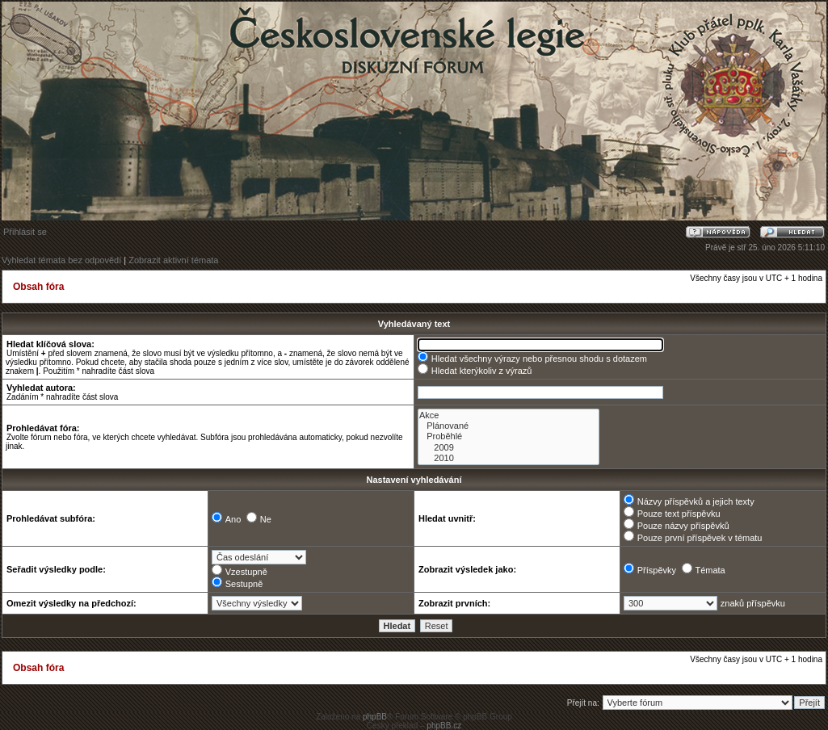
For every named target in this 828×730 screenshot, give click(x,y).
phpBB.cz (444, 725)
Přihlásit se (25, 232)
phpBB (375, 716)
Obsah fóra (38, 286)
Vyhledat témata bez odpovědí (61, 260)
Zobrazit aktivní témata (173, 260)
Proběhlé (508, 436)
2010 (508, 458)
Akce (508, 415)
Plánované (508, 426)
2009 (508, 448)
